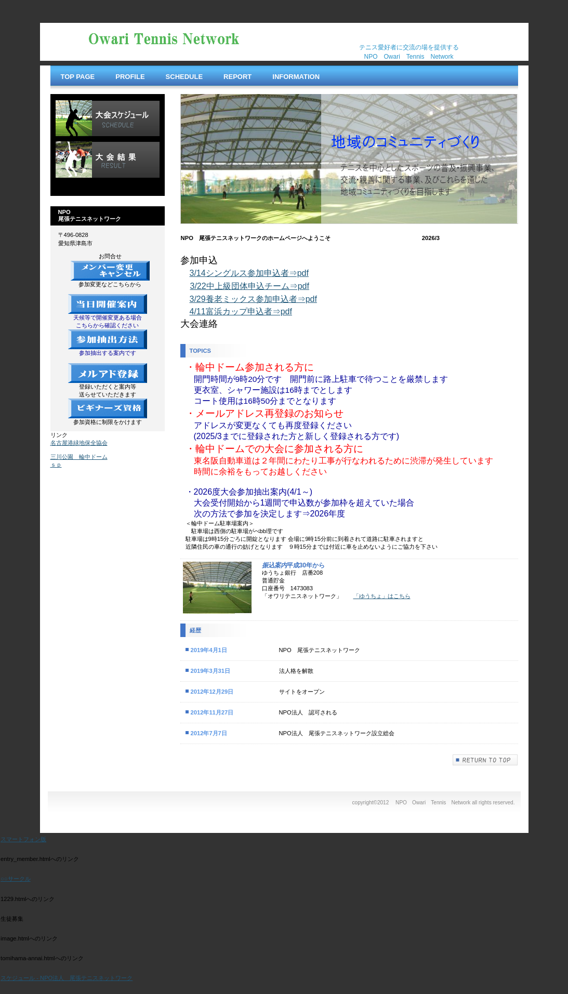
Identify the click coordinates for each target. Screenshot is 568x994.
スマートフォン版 (23, 839)
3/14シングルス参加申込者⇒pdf (249, 273)
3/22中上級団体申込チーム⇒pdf (249, 286)
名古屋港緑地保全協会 (79, 443)
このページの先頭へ (485, 759)
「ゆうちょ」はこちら (382, 596)
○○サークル (16, 879)
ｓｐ (56, 464)
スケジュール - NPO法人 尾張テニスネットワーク (67, 978)
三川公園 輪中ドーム (79, 457)
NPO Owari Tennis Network (159, 42)
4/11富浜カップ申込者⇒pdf (241, 311)
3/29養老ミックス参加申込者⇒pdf (253, 299)
